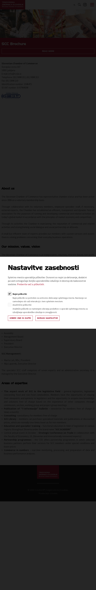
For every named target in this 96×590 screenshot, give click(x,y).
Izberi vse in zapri (20, 318)
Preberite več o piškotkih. (30, 284)
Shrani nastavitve (47, 318)
